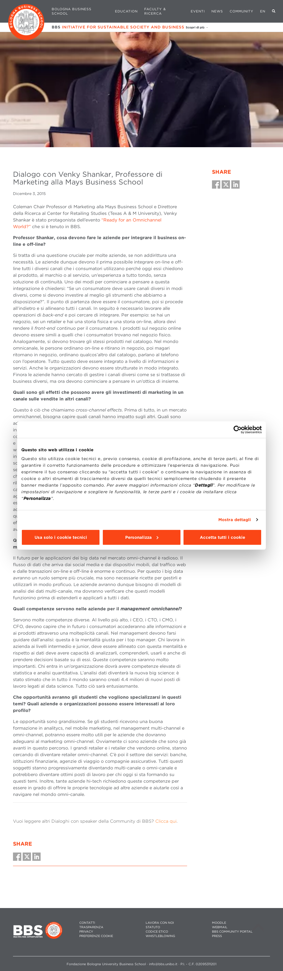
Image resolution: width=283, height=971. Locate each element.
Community (241, 11)
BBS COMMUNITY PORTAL (232, 931)
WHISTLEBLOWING (160, 936)
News (217, 11)
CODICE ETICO (157, 931)
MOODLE (219, 922)
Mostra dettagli (234, 519)
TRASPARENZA (91, 927)
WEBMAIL (219, 927)
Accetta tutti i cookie (222, 537)
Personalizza (141, 537)
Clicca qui (166, 821)
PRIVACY (86, 931)
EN (262, 11)
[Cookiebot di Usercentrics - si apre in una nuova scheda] (237, 430)
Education (126, 11)
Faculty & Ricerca (155, 11)
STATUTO (153, 927)
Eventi (198, 11)
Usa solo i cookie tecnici (61, 537)
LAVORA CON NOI (160, 922)
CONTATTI (87, 922)
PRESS (217, 936)
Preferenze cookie (96, 936)
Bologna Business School (71, 11)
